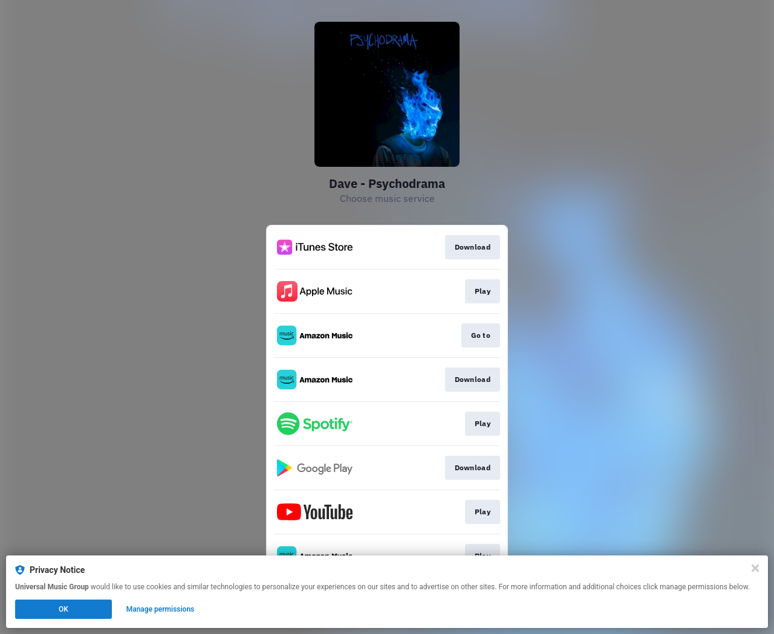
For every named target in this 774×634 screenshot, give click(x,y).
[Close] (755, 568)
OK (63, 609)
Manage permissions (160, 609)
